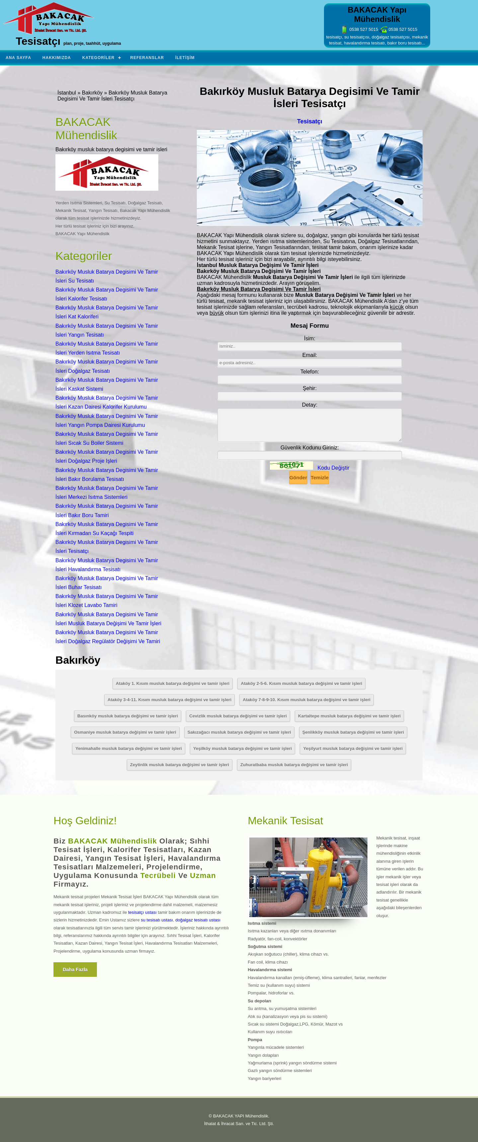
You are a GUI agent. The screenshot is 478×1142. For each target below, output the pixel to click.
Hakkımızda (56, 57)
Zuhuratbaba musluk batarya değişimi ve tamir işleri (294, 764)
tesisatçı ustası (142, 912)
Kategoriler (98, 57)
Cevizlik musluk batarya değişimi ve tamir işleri (238, 715)
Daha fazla (75, 969)
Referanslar (147, 57)
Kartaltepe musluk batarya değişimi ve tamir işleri (349, 715)
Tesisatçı (309, 121)
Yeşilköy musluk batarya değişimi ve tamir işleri (242, 748)
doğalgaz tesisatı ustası (197, 919)
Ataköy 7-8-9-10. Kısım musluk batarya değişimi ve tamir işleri (306, 699)
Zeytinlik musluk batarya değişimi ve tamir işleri (179, 764)
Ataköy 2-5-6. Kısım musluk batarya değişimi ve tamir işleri (301, 683)
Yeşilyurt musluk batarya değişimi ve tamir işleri (352, 748)
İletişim (185, 57)
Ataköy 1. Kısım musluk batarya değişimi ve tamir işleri (172, 683)
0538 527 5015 (359, 29)
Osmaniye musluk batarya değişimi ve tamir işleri (125, 732)
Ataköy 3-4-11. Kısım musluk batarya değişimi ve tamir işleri (169, 699)
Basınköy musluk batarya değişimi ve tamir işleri (127, 715)
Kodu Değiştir (334, 468)
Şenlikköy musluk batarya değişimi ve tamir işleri (353, 732)
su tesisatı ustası (157, 919)
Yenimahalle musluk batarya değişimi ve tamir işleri (128, 748)
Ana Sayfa (18, 57)
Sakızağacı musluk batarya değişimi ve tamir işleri (239, 732)
